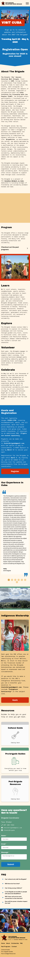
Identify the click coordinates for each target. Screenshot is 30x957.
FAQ (21, 943)
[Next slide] (27, 921)
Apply (15, 700)
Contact (14, 946)
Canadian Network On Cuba (20, 939)
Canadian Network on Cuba (14, 181)
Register (15, 471)
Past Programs (5, 946)
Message (5, 852)
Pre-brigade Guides (7, 951)
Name (4, 835)
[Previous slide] (3, 921)
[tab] (9, 580)
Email (3, 844)
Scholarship (15, 943)
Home (3, 943)
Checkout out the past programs (15, 248)
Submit (10, 864)
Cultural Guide (5, 949)
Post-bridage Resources (8, 953)
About (8, 943)
